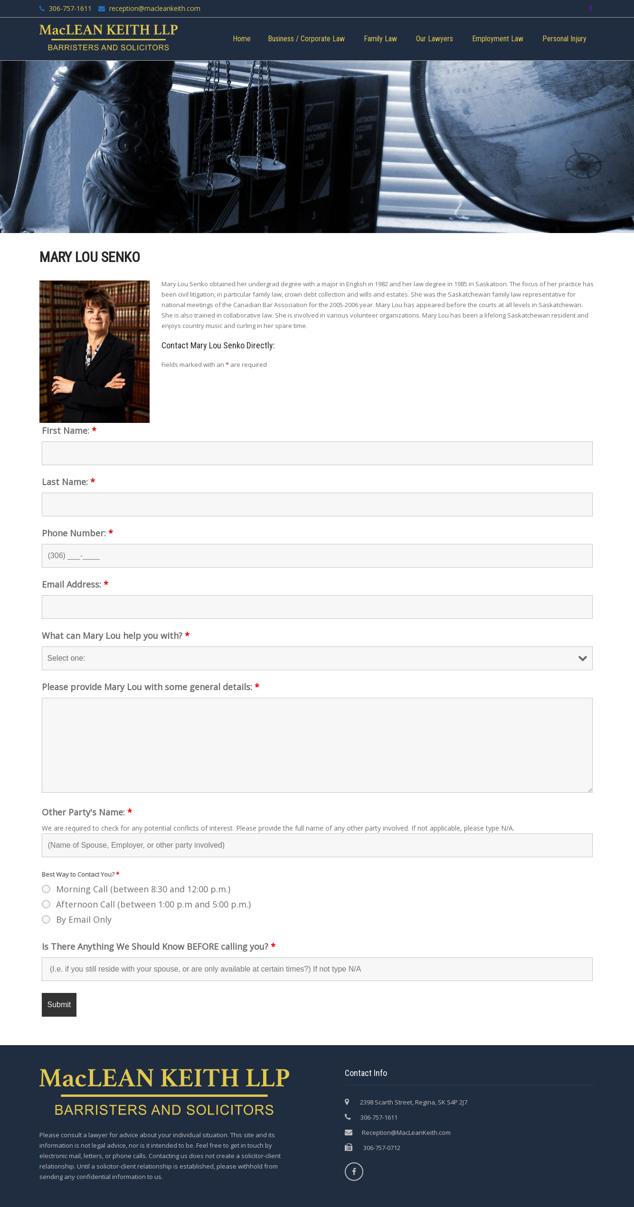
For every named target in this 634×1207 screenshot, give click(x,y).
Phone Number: (77, 533)
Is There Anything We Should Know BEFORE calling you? (158, 946)
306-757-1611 (70, 8)
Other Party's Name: (87, 812)
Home (242, 38)
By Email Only (84, 919)
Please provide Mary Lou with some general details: (150, 686)
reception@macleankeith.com (153, 8)
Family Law (380, 38)
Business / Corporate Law (306, 38)
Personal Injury (564, 38)
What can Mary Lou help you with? (115, 635)
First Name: (69, 430)
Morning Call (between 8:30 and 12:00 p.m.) (143, 889)
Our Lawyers (434, 38)
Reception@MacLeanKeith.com (406, 1132)
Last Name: (68, 481)
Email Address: (75, 584)
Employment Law (497, 38)
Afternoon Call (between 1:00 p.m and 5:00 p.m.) (153, 904)
